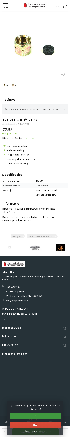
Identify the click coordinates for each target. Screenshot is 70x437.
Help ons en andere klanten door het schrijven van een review (35, 108)
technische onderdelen (41, 236)
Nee (35, 425)
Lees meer (29, 138)
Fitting (16, 236)
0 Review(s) (24, 123)
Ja (35, 415)
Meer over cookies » (35, 431)
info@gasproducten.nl (17, 300)
